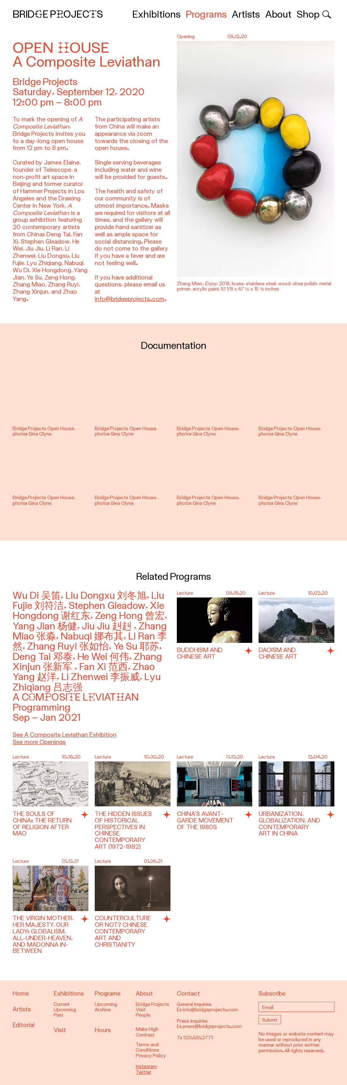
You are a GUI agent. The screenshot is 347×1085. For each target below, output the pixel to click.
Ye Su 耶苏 (136, 646)
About (278, 14)
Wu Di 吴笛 (37, 595)
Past (58, 1015)
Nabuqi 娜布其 (92, 636)
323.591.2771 (198, 1038)
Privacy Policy (151, 1056)
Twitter (143, 1072)
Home (21, 993)
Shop (308, 14)
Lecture (185, 593)
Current (61, 1004)
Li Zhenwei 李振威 (100, 677)
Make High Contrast (147, 1031)
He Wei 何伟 (103, 656)
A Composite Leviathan (76, 697)
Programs (206, 14)
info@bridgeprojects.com (130, 299)
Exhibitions (156, 14)
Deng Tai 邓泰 (43, 656)
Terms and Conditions (147, 1047)
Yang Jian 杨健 (45, 626)
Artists (246, 14)
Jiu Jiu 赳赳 (108, 626)
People (143, 1015)
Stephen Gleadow (107, 605)
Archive (103, 1010)
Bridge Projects (58, 14)
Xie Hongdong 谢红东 (88, 610)
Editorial (23, 1025)
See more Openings (39, 742)
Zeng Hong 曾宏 (130, 615)
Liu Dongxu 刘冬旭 (106, 595)
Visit (60, 1030)
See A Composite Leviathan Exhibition (65, 734)
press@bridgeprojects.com (212, 1026)
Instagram (146, 1066)
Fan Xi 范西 (103, 666)
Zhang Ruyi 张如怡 (68, 646)
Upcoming (65, 1010)
